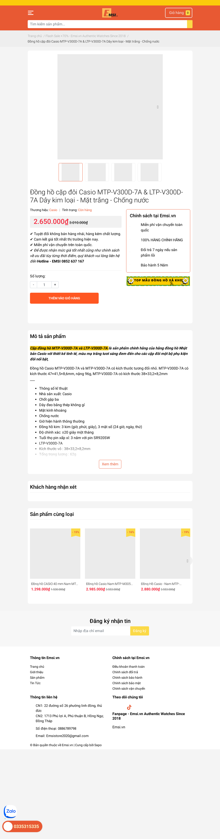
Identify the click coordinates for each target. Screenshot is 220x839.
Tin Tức (35, 683)
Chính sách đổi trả (125, 672)
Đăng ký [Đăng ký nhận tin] (139, 631)
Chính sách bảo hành (127, 677)
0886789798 (67, 728)
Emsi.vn (118, 727)
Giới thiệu (36, 672)
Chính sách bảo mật (126, 683)
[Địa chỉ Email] (110, 630)
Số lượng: (38, 276)
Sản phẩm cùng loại (52, 514)
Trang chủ (37, 666)
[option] (110, 106)
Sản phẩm (37, 677)
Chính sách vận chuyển (128, 688)
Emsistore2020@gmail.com (67, 736)
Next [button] (158, 107)
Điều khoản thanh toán (128, 666)
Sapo (98, 745)
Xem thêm (110, 464)
